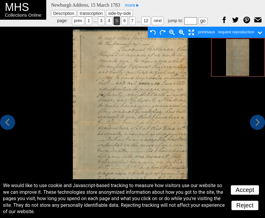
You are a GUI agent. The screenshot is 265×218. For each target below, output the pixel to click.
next (158, 20)
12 (146, 20)
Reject (245, 205)
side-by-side (119, 13)
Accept (245, 190)
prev (78, 20)
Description (63, 13)
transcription (91, 13)
